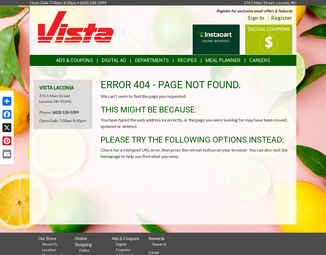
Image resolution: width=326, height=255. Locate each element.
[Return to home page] (76, 26)
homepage (110, 156)
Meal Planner (223, 60)
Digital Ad (114, 60)
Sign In (256, 17)
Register (281, 17)
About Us (49, 244)
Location (49, 250)
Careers (259, 60)
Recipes (187, 60)
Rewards (160, 244)
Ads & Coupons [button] (74, 60)
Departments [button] (152, 60)
